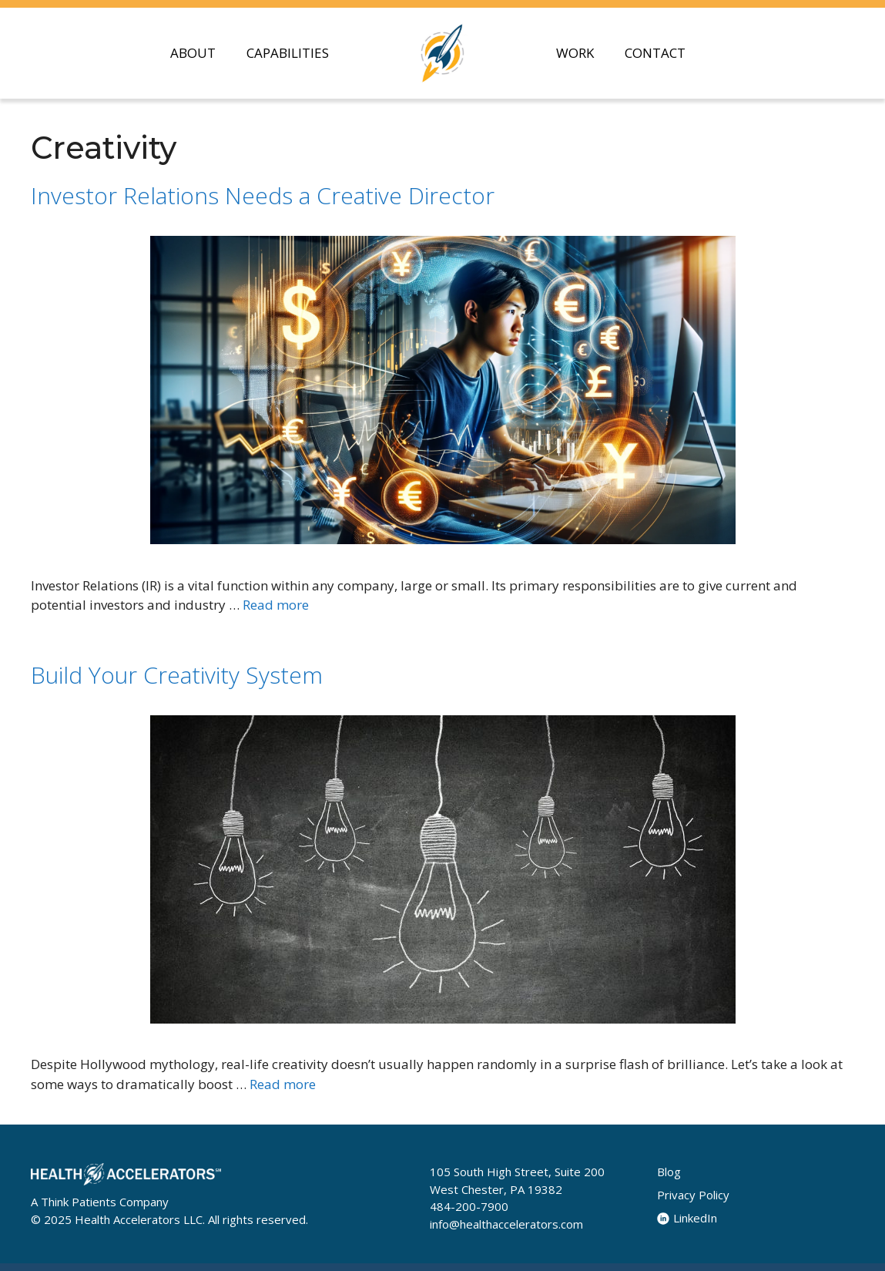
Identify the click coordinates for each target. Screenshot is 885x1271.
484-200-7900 (469, 1206)
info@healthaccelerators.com (506, 1224)
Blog (669, 1171)
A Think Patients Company (100, 1201)
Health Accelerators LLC (139, 1219)
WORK (575, 53)
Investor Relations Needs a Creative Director (262, 195)
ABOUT (193, 53)
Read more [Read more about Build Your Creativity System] (283, 1084)
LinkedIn (687, 1218)
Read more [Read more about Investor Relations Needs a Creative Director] (276, 605)
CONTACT (655, 53)
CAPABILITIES (287, 53)
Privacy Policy (693, 1194)
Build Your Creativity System (177, 675)
